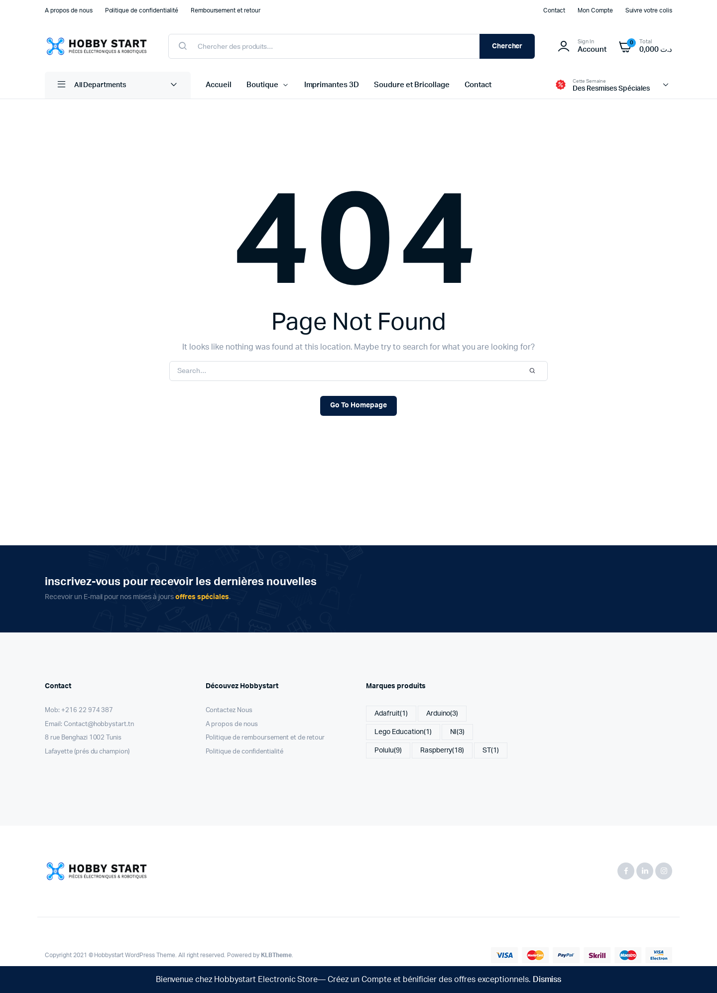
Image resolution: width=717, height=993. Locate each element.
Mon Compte (595, 10)
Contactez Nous (229, 710)
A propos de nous (69, 10)
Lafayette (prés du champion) (87, 751)
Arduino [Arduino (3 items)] (442, 714)
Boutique (262, 85)
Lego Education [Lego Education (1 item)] (403, 732)
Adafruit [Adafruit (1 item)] (391, 714)
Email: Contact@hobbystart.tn (89, 724)
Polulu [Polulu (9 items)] (388, 750)
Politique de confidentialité (141, 10)
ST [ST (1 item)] (490, 750)
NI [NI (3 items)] (457, 732)
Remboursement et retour (225, 10)
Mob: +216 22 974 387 (79, 710)
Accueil (219, 85)
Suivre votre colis (648, 10)
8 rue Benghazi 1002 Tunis (83, 738)
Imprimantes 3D (331, 85)
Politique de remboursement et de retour (265, 738)
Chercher (507, 46)
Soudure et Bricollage (411, 85)
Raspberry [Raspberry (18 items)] (442, 750)
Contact (554, 10)
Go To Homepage (358, 405)
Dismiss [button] (547, 980)
